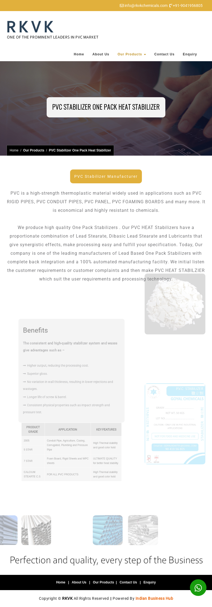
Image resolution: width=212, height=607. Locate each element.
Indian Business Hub (154, 598)
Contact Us (164, 54)
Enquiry (190, 54)
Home (79, 54)
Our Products (132, 54)
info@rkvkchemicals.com (146, 5)
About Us (100, 54)
